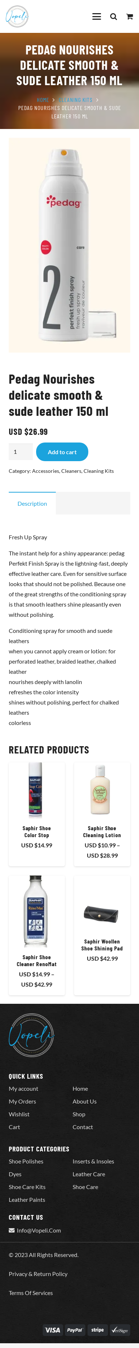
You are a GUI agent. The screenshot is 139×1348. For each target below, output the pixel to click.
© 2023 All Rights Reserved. (43, 1254)
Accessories (45, 471)
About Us (85, 1101)
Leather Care (89, 1173)
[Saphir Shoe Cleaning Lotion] (102, 790)
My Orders (22, 1101)
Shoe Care (85, 1186)
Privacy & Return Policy (38, 1273)
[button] (97, 16)
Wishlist (19, 1113)
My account (23, 1088)
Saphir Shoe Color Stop (37, 831)
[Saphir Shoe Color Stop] (37, 790)
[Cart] (130, 16)
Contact (83, 1126)
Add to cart (62, 451)
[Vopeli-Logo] (17, 16)
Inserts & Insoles (93, 1161)
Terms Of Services (31, 1292)
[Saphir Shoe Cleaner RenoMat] (37, 911)
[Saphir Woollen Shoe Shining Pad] (102, 904)
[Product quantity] (21, 452)
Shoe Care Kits (27, 1186)
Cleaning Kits (76, 99)
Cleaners (71, 471)
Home (43, 99)
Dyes (15, 1173)
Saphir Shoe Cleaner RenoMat (37, 960)
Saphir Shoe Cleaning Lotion (102, 831)
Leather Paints (27, 1199)
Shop (79, 1113)
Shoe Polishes (26, 1161)
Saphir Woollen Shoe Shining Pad (102, 945)
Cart (14, 1126)
